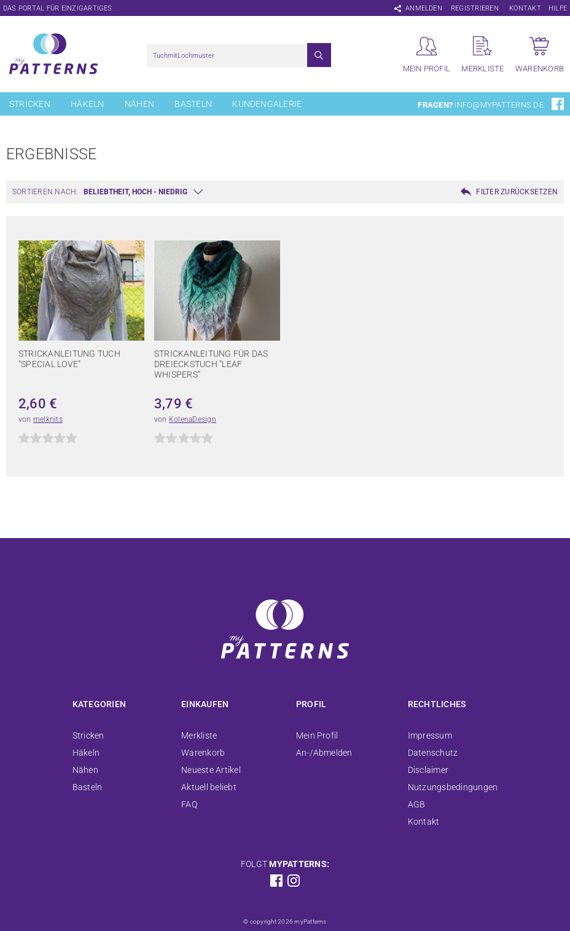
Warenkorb (203, 753)
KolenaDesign (192, 419)
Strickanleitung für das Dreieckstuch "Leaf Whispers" (211, 364)
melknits (48, 419)
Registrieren (475, 8)
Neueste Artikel (211, 770)
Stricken (29, 104)
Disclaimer (428, 770)
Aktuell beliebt (208, 787)
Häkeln (87, 104)
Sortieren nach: (45, 192)
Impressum (430, 735)
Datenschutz (433, 753)
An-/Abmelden (324, 753)
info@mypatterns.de (499, 104)
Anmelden (423, 8)
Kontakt (525, 8)
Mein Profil (317, 735)
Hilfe (558, 8)
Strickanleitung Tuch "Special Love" (69, 359)
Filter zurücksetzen (517, 192)
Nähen (139, 104)
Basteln (193, 104)
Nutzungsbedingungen (453, 787)
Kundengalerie (267, 104)
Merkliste (199, 735)
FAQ (189, 804)
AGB (417, 804)
